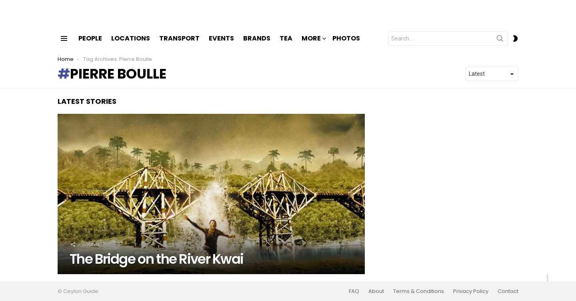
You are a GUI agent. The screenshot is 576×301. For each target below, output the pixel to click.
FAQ (354, 291)
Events (221, 45)
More (311, 45)
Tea (286, 45)
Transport (179, 45)
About (376, 291)
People (90, 45)
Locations (130, 45)
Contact (508, 291)
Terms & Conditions (418, 291)
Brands (256, 45)
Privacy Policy (470, 291)
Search (500, 47)
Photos (346, 45)
